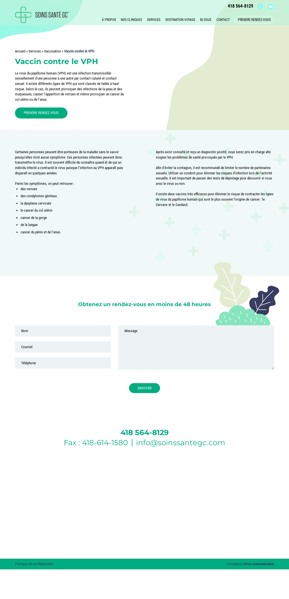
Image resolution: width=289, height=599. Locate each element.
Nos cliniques (131, 19)
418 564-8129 (242, 6)
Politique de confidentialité (34, 564)
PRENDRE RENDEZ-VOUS (41, 113)
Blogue (205, 19)
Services (153, 19)
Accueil (20, 51)
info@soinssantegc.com (180, 442)
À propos (109, 19)
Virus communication (259, 564)
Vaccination (52, 51)
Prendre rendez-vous (254, 19)
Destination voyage (180, 19)
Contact (223, 19)
